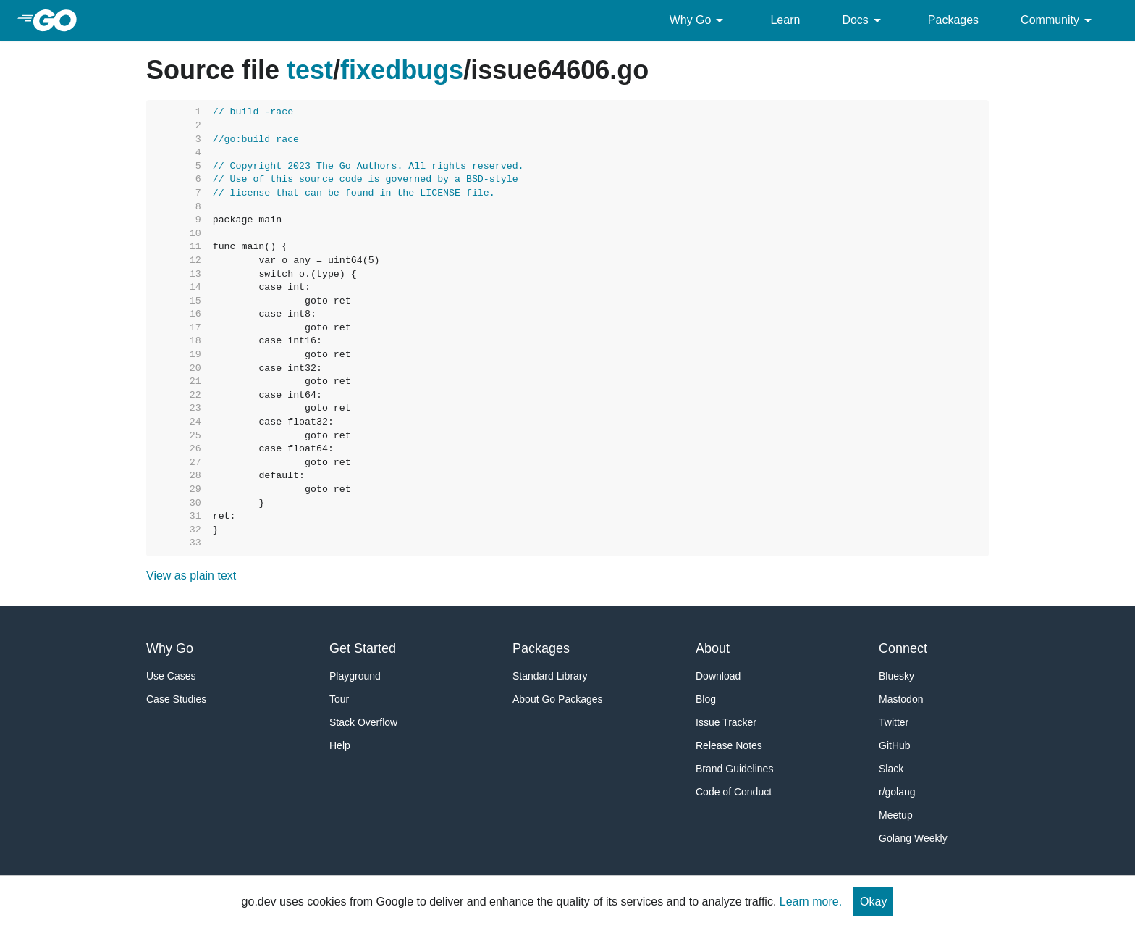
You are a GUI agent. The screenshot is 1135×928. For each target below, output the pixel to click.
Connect (903, 648)
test (310, 70)
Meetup (896, 815)
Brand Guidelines (734, 768)
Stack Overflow (363, 722)
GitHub (895, 745)
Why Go (699, 20)
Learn (785, 20)
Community (1059, 20)
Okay (873, 901)
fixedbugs (401, 70)
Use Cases (170, 676)
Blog (706, 699)
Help (339, 745)
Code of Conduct (734, 792)
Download (718, 676)
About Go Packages (557, 699)
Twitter (893, 722)
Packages (953, 20)
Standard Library (550, 676)
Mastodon (901, 699)
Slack (891, 768)
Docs (863, 20)
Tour (339, 699)
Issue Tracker (726, 722)
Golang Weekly (913, 838)
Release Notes (729, 745)
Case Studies (176, 699)
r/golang (897, 792)
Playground (355, 676)
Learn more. (811, 901)
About (713, 648)
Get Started (362, 648)
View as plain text (191, 575)
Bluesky (896, 676)
